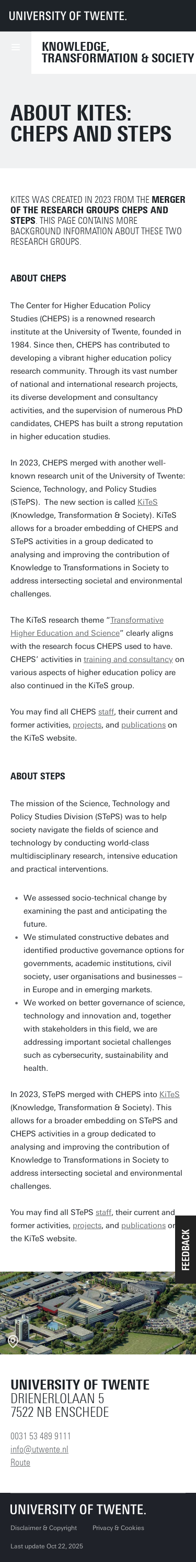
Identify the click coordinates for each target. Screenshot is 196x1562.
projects (87, 725)
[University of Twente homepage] (68, 15)
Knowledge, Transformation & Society (118, 52)
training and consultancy (128, 659)
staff (106, 712)
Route (20, 1462)
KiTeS (147, 502)
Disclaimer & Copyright (43, 1528)
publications (143, 725)
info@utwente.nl (39, 1449)
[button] (185, 1250)
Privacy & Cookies (118, 1528)
